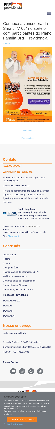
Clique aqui (13, 236)
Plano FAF (9, 316)
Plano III (8, 311)
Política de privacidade (13, 424)
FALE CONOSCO (12, 166)
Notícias (6, 43)
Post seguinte (27, 138)
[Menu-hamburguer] (27, 13)
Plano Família (11, 300)
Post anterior (27, 131)
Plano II (7, 305)
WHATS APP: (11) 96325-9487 (18, 172)
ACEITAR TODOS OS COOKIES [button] (21, 420)
